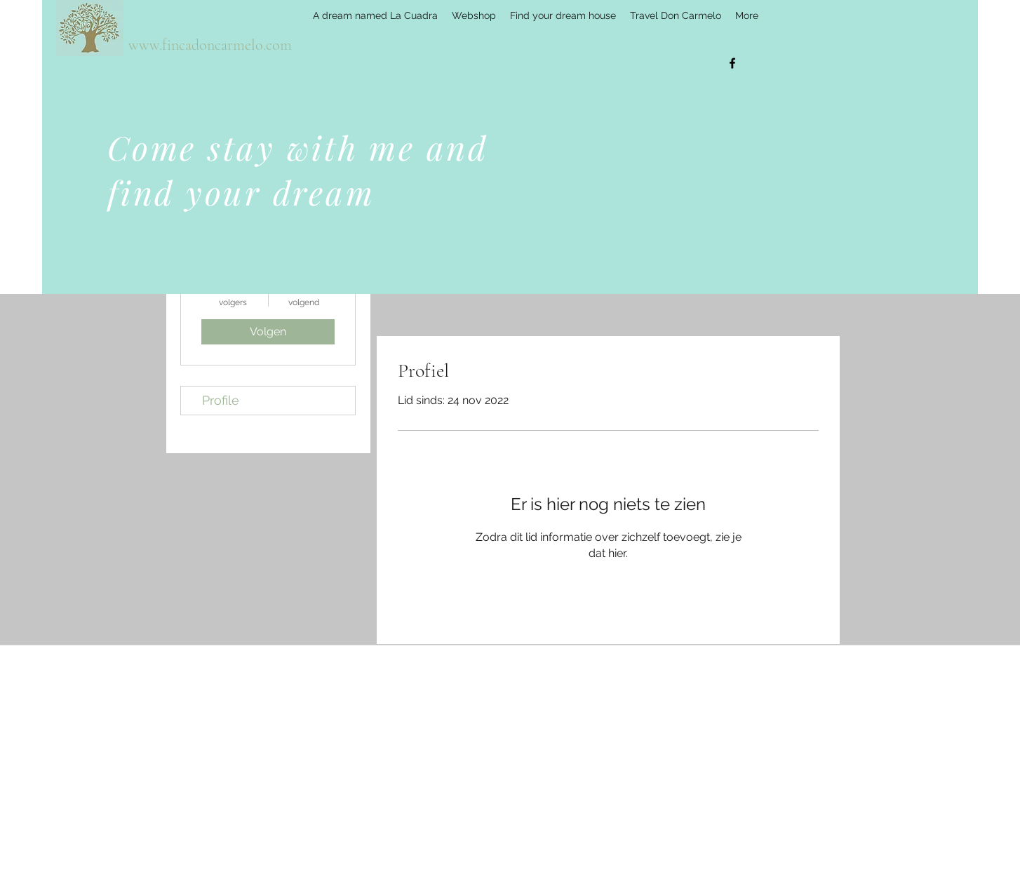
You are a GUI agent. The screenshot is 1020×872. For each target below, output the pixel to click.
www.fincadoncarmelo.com (210, 45)
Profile (220, 400)
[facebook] (732, 63)
